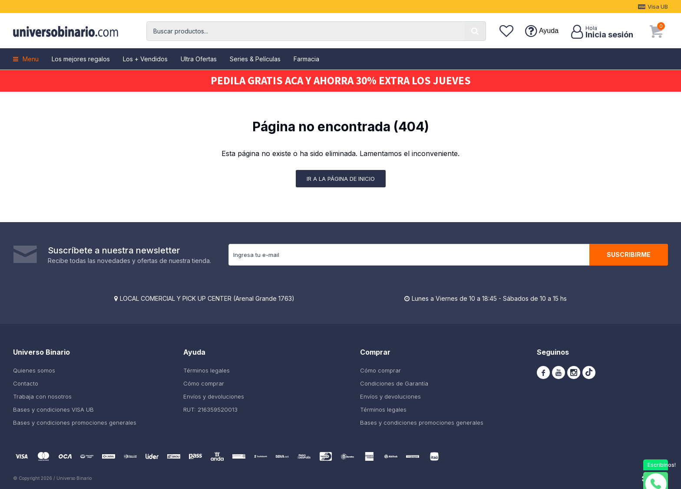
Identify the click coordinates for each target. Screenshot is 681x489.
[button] (475, 31)
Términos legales (206, 370)
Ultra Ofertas (199, 59)
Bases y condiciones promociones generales (74, 422)
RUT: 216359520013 (210, 409)
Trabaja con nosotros (42, 396)
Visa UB (658, 6)
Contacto (25, 383)
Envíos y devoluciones (213, 396)
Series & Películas (255, 59)
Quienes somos (34, 370)
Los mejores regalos (81, 59)
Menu (31, 59)
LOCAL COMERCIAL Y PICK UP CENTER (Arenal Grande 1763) (207, 298)
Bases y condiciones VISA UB (53, 409)
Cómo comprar (203, 383)
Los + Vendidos (145, 59)
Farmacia (306, 59)
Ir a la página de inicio (341, 178)
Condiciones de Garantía (394, 383)
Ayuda (549, 30)
